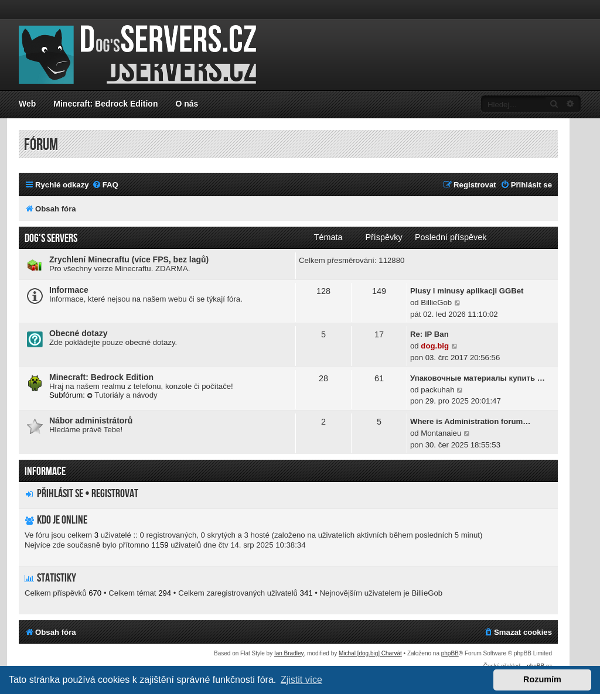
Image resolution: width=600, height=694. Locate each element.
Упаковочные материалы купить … (477, 378)
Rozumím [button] (542, 679)
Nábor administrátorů (90, 420)
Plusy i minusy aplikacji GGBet (467, 290)
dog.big (435, 345)
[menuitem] (105, 184)
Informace (68, 290)
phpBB (450, 653)
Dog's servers (51, 238)
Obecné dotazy (78, 333)
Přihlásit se (60, 494)
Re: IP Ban (429, 334)
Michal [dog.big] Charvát (370, 653)
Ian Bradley (289, 653)
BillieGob (436, 302)
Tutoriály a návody (122, 395)
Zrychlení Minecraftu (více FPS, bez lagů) (129, 259)
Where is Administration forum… (470, 421)
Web (27, 103)
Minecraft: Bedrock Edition (105, 103)
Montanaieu (441, 433)
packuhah (437, 389)
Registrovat (114, 494)
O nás (186, 103)
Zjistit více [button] (301, 680)
